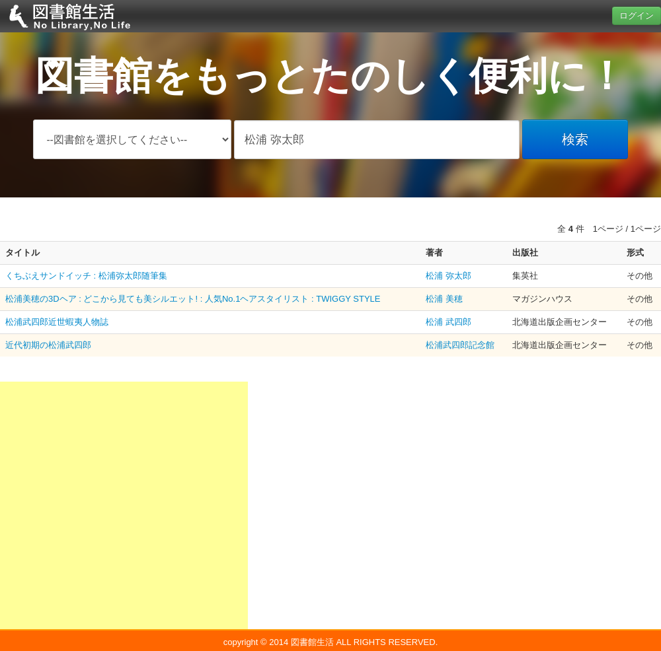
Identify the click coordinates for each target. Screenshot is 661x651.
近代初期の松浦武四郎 (48, 345)
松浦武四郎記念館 (460, 345)
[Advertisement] (124, 505)
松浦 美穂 (444, 299)
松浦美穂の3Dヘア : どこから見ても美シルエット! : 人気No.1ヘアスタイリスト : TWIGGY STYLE (192, 299)
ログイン (636, 15)
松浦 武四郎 (448, 322)
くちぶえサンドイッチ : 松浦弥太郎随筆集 (86, 276)
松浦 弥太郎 (448, 276)
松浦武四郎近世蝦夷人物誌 (56, 322)
